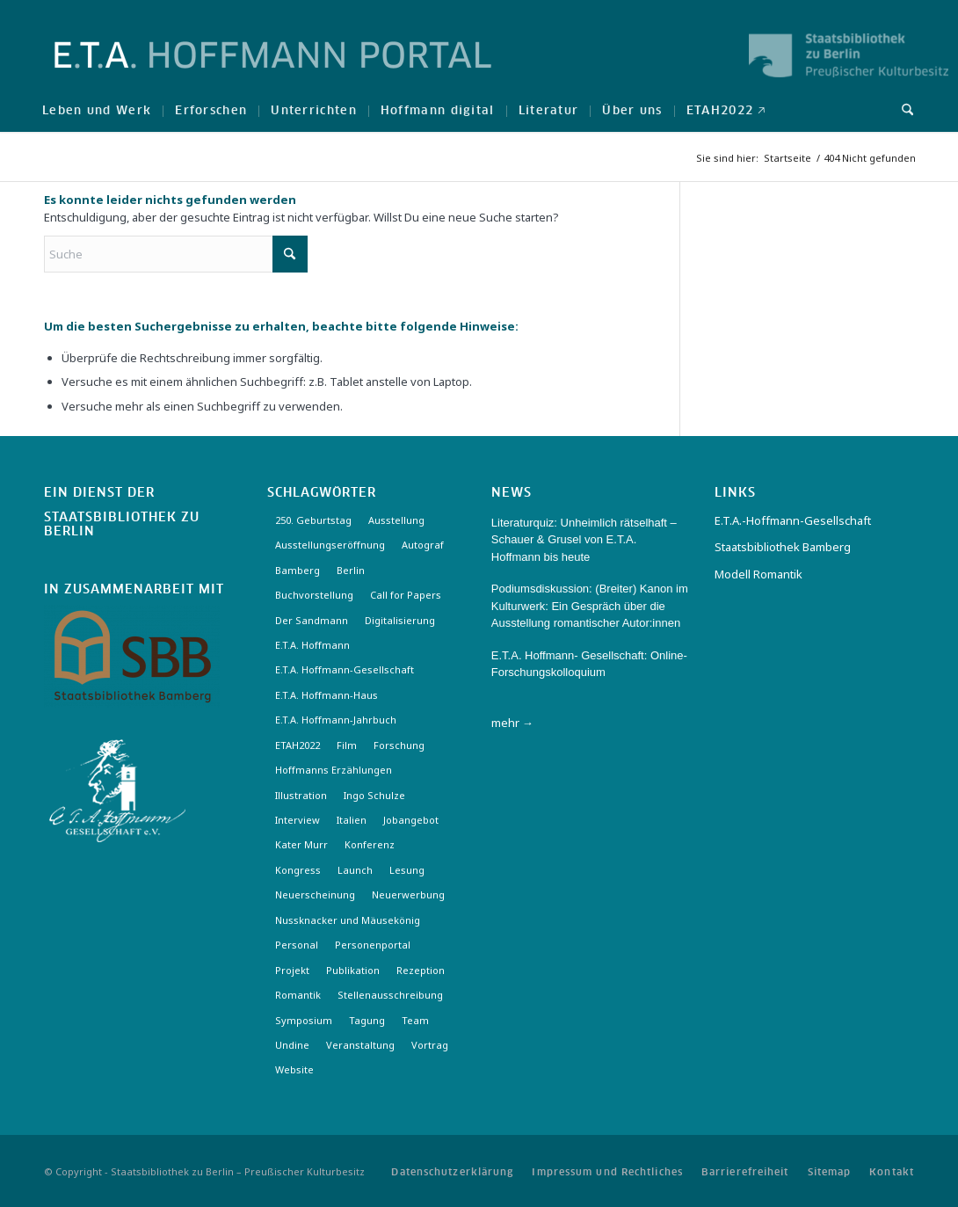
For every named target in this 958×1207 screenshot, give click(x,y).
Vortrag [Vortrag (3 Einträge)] (429, 1044)
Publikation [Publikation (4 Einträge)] (353, 970)
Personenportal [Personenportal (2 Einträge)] (372, 944)
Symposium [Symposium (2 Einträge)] (303, 1020)
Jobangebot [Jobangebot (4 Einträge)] (411, 819)
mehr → (512, 723)
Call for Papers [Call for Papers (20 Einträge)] (405, 594)
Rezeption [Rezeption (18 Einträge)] (420, 970)
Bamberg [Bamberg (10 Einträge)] (297, 570)
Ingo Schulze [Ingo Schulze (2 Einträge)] (374, 795)
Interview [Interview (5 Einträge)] (297, 819)
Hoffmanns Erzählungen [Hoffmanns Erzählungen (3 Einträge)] (333, 769)
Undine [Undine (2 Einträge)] (292, 1044)
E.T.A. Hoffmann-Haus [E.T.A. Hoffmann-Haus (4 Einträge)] (326, 695)
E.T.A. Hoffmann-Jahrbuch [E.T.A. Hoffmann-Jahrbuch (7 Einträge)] (335, 719)
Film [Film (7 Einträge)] (347, 745)
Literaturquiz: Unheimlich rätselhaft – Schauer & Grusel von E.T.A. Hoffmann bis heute (584, 540)
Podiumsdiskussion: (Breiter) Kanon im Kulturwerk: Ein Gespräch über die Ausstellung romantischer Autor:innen (589, 605)
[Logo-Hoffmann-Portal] (273, 70)
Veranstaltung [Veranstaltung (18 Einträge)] (360, 1044)
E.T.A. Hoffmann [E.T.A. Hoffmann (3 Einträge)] (312, 644)
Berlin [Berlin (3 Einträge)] (351, 570)
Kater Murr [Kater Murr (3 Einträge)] (301, 844)
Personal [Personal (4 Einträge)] (296, 944)
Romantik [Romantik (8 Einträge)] (298, 994)
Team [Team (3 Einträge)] (415, 1020)
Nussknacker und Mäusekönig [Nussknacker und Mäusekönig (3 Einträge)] (347, 920)
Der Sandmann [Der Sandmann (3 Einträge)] (311, 620)
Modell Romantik (758, 574)
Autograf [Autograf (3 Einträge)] (423, 544)
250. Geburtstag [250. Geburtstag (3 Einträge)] (313, 520)
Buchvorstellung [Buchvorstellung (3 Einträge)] (314, 594)
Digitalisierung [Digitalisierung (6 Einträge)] (400, 620)
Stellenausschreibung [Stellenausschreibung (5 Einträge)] (390, 994)
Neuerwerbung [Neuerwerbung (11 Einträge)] (408, 894)
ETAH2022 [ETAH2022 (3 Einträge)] (297, 745)
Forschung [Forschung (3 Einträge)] (399, 745)
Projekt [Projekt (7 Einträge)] (292, 970)
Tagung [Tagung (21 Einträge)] (367, 1020)
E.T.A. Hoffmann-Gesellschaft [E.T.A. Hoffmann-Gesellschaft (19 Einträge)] (344, 669)
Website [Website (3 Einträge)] (294, 1069)
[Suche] (901, 110)
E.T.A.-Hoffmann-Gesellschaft (793, 520)
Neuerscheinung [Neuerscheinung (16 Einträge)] (315, 894)
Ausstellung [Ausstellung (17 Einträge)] (396, 520)
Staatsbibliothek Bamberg (783, 547)
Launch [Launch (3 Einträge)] (355, 869)
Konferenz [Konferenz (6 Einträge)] (370, 844)
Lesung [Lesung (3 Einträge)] (407, 869)
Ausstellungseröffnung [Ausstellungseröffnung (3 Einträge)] (330, 544)
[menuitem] (97, 110)
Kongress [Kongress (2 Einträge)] (298, 869)
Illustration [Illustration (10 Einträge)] (301, 795)
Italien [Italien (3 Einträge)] (352, 819)
